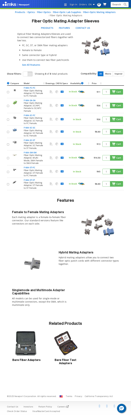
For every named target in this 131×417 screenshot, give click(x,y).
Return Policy (45, 407)
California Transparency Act (99, 396)
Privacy (78, 396)
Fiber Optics (44, 12)
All (100, 73)
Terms (69, 396)
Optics (31, 12)
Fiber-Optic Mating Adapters (99, 12)
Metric (108, 73)
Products (20, 12)
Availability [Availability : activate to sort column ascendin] (77, 83)
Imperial (118, 73)
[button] (121, 408)
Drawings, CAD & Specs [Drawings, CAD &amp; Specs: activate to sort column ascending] (57, 83)
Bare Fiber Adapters (26, 360)
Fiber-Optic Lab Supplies (67, 12)
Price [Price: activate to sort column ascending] (94, 83)
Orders (83, 4)
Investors (28, 407)
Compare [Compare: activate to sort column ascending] (14, 83)
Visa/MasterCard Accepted (46, 411)
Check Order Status (17, 411)
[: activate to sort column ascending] (113, 83)
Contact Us (12, 407)
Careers (63, 407)
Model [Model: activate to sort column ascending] (27, 83)
